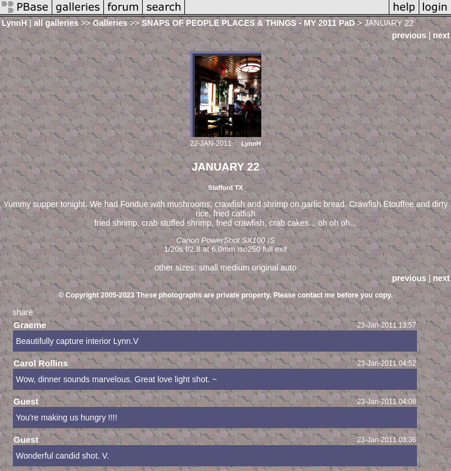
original (265, 267)
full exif (274, 249)
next (441, 35)
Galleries (110, 23)
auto (289, 267)
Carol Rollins (41, 363)
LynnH (14, 23)
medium (235, 267)
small (208, 267)
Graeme (30, 325)
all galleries (55, 23)
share (22, 312)
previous (409, 35)
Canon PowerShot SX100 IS (225, 240)
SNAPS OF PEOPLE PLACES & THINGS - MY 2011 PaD (248, 23)
